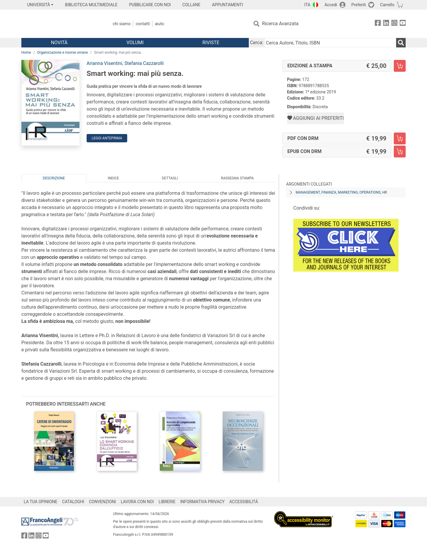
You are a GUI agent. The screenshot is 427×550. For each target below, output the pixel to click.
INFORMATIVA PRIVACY (202, 501)
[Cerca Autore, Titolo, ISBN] (330, 42)
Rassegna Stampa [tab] (237, 178)
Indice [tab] (113, 178)
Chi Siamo (121, 23)
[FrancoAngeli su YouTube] (403, 24)
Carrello (387, 4)
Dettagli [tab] (170, 178)
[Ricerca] (401, 42)
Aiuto (159, 23)
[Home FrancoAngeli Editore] (60, 24)
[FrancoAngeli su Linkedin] (386, 24)
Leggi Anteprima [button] (107, 138)
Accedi (330, 4)
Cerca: (256, 42)
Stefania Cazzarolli (144, 63)
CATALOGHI (73, 501)
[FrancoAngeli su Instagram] (394, 24)
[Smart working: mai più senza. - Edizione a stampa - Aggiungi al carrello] (400, 66)
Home (26, 52)
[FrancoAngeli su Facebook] (378, 24)
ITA (307, 4)
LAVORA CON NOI (137, 501)
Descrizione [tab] (54, 178)
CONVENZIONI (102, 501)
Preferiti (358, 4)
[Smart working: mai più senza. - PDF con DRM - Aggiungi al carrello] (400, 138)
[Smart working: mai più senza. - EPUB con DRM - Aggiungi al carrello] (400, 151)
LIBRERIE (167, 501)
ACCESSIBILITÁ (244, 501)
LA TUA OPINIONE (41, 501)
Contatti (143, 23)
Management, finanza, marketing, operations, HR (341, 192)
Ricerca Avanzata (280, 23)
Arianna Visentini (104, 63)
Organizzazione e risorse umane (62, 52)
